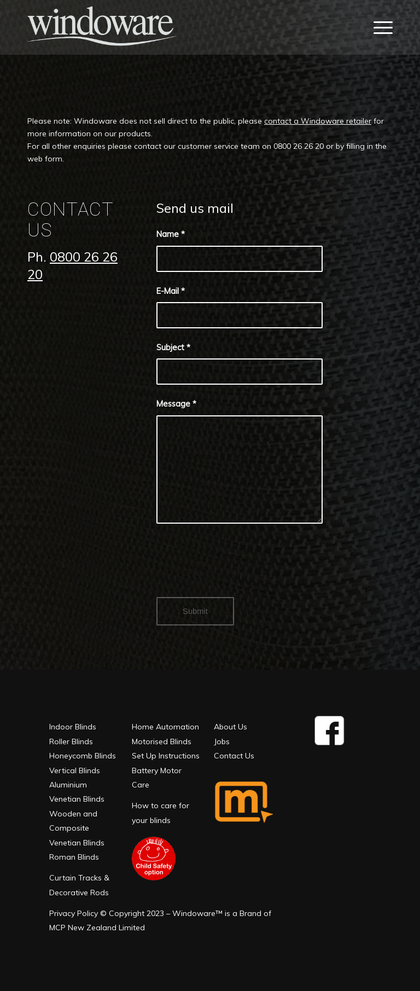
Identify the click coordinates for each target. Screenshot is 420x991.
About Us (230, 727)
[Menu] (380, 27)
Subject (173, 347)
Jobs (222, 741)
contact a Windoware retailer (317, 121)
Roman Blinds (74, 857)
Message (176, 403)
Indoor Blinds (72, 727)
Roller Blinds (71, 741)
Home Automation (165, 727)
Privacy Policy (73, 913)
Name (170, 234)
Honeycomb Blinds (82, 756)
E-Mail (170, 291)
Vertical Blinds (74, 770)
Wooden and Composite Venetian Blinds (76, 828)
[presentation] (239, 569)
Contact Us (234, 756)
